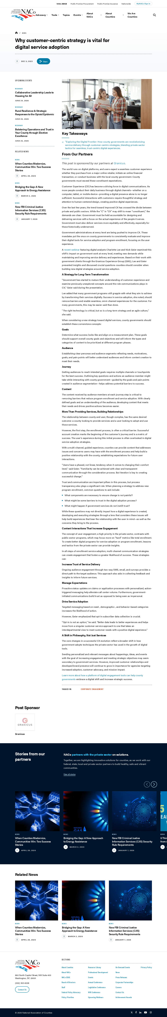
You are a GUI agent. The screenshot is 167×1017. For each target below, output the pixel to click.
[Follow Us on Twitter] (132, 1012)
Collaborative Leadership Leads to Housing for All (34, 94)
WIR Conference (94, 992)
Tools (54, 15)
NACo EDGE (62, 3)
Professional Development (98, 972)
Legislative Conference (96, 987)
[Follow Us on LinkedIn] (140, 1012)
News (24, 33)
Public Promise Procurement (82, 3)
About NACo (90, 15)
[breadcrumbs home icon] (16, 33)
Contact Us (22, 989)
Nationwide (126, 3)
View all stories (69, 774)
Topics (66, 15)
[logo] (23, 20)
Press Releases (121, 977)
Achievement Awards (124, 997)
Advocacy (41, 15)
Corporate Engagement (92, 689)
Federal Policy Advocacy (71, 992)
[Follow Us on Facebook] (136, 1012)
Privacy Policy (146, 967)
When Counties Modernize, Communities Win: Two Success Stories (33, 167)
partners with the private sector (92, 754)
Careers (118, 987)
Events (77, 15)
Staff (63, 987)
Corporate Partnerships (124, 982)
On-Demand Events (123, 967)
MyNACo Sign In (143, 3)
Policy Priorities (68, 997)
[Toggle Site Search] (154, 15)
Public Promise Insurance (107, 3)
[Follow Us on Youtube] (145, 1012)
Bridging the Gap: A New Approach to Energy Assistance (32, 188)
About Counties (110, 15)
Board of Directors (68, 982)
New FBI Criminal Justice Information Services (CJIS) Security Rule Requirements (30, 210)
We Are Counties (132, 15)
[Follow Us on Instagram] (151, 1012)
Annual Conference (95, 982)
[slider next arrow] (154, 784)
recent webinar (72, 249)
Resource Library (94, 967)
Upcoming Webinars (95, 997)
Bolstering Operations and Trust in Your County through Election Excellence (34, 132)
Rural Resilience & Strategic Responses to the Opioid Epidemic (34, 112)
